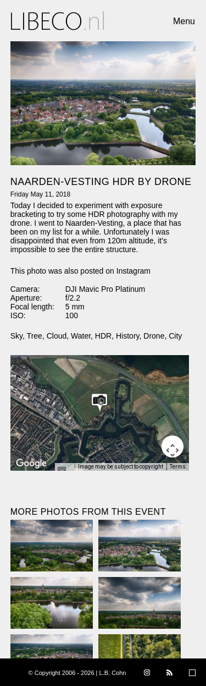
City (175, 335)
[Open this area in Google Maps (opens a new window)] (31, 463)
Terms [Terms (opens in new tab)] (178, 467)
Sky (16, 335)
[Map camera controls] (172, 446)
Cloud (57, 335)
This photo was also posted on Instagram (80, 270)
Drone (153, 335)
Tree (34, 335)
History (128, 335)
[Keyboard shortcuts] (64, 470)
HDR (103, 335)
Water (81, 335)
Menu (184, 21)
